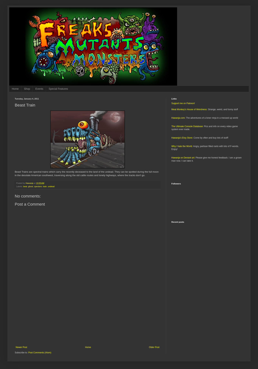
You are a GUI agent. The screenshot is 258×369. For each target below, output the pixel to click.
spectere (38, 186)
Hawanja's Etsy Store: (182, 138)
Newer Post (21, 347)
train (45, 186)
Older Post (154, 347)
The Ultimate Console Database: (187, 126)
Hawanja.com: (178, 118)
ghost (30, 186)
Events (39, 88)
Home (15, 88)
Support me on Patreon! (183, 103)
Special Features (58, 88)
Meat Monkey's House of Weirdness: (189, 109)
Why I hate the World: (182, 146)
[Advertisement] (87, 315)
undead (51, 186)
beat (25, 186)
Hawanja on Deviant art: (183, 157)
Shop (27, 88)
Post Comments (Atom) (39, 352)
